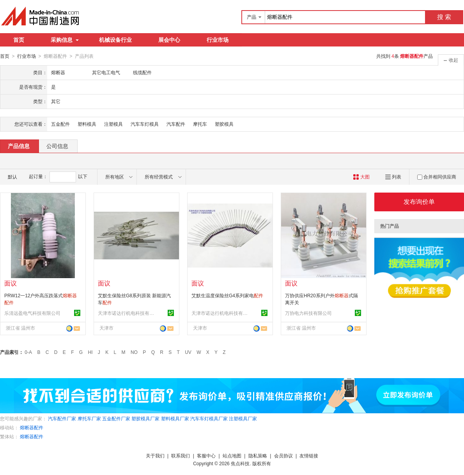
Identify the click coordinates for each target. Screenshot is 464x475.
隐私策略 (257, 455)
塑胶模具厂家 (145, 418)
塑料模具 (87, 124)
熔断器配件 (31, 427)
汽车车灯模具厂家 (209, 418)
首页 (18, 40)
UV (188, 352)
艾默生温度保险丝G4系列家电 (227, 295)
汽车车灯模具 (145, 124)
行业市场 (217, 40)
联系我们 (180, 455)
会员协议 (283, 455)
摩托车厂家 (89, 418)
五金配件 (60, 124)
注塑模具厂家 (243, 418)
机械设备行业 (115, 40)
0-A (28, 352)
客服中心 (206, 455)
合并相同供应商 (436, 176)
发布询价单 (419, 201)
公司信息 (57, 146)
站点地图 (232, 455)
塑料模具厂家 (175, 418)
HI (90, 352)
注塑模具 (113, 124)
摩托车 (200, 124)
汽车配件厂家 (62, 418)
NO (134, 352)
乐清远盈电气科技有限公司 (32, 313)
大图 (361, 176)
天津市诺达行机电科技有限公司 (127, 313)
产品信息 (19, 146)
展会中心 (169, 40)
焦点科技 (240, 463)
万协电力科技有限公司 (308, 313)
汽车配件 (175, 124)
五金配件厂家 (116, 418)
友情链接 (308, 455)
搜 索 (444, 17)
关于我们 (155, 455)
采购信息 (65, 40)
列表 (393, 176)
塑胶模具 (224, 124)
